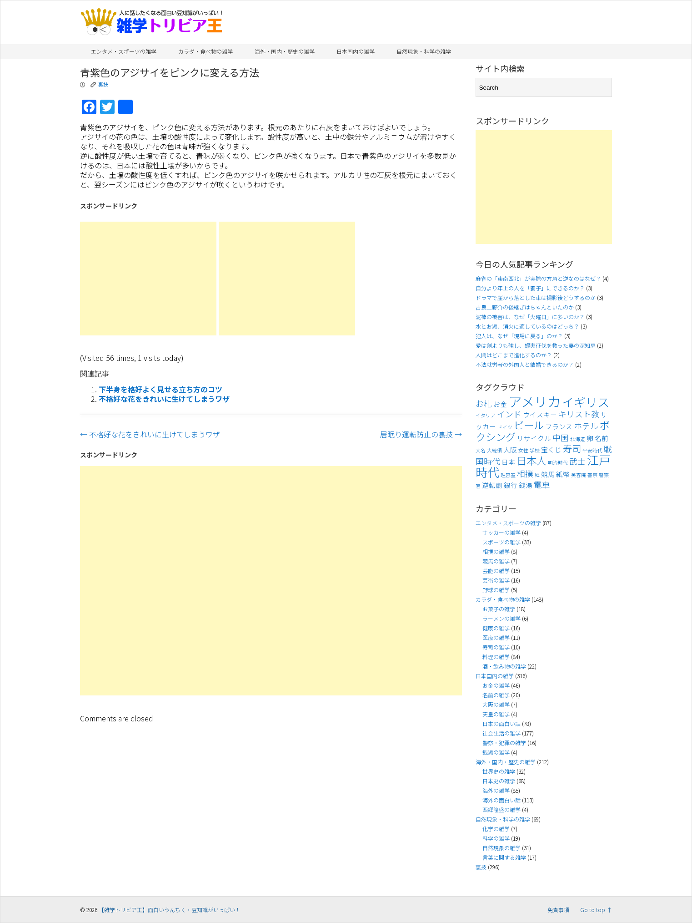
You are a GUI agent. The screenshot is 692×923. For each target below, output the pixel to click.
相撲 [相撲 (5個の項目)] (525, 473)
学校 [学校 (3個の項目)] (535, 450)
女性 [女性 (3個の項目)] (523, 450)
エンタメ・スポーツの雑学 (123, 51)
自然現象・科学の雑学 (423, 51)
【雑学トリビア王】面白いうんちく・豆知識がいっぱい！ (170, 909)
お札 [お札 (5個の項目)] (484, 403)
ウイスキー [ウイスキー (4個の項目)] (540, 414)
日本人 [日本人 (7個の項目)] (531, 460)
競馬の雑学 (496, 561)
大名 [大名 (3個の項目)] (481, 450)
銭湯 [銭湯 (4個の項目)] (525, 485)
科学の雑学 (496, 838)
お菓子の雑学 (498, 609)
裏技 (103, 84)
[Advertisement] (148, 278)
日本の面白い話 (501, 723)
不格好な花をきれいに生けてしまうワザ (164, 398)
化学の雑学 (496, 828)
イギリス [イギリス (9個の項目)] (585, 402)
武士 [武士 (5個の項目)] (577, 461)
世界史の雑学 (498, 771)
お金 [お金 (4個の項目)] (500, 404)
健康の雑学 (496, 628)
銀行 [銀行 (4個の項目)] (510, 485)
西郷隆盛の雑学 (501, 809)
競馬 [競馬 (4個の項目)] (548, 474)
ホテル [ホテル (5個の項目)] (586, 425)
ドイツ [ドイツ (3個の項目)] (504, 427)
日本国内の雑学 (355, 51)
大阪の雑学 (496, 704)
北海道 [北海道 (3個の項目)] (577, 439)
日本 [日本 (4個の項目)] (508, 462)
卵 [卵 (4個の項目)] (590, 438)
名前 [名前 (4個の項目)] (601, 438)
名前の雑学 (496, 695)
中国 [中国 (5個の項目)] (560, 437)
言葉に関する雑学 (504, 857)
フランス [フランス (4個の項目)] (558, 426)
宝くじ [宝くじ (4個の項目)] (551, 449)
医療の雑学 (496, 637)
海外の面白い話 (501, 800)
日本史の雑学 (498, 781)
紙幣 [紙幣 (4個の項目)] (563, 474)
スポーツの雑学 (501, 542)
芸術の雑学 (496, 580)
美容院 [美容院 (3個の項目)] (578, 475)
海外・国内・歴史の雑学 (285, 51)
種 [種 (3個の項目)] (537, 475)
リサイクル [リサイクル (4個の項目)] (534, 438)
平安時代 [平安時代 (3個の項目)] (592, 450)
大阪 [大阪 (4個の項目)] (510, 449)
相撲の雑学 (496, 551)
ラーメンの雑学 (501, 618)
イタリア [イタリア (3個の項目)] (486, 415)
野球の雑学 (496, 589)
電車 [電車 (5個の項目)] (542, 484)
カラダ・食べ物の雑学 (205, 51)
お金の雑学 (496, 685)
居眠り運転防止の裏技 (421, 434)
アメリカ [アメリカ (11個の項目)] (534, 401)
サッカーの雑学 (501, 532)
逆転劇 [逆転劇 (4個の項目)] (492, 485)
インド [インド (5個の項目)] (509, 414)
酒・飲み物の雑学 (504, 666)
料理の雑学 (496, 656)
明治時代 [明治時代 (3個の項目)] (558, 462)
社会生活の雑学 (501, 733)
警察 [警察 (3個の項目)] (592, 475)
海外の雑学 (496, 790)
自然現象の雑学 (501, 848)
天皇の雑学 (496, 714)
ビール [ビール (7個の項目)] (529, 424)
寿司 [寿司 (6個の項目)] (572, 448)
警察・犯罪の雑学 (504, 742)
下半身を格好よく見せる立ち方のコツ (160, 389)
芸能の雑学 (496, 570)
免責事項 (558, 909)
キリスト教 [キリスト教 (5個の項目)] (578, 414)
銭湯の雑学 (496, 752)
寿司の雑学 (496, 647)
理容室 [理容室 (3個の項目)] (508, 475)
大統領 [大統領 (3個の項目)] (494, 450)
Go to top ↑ (596, 909)
